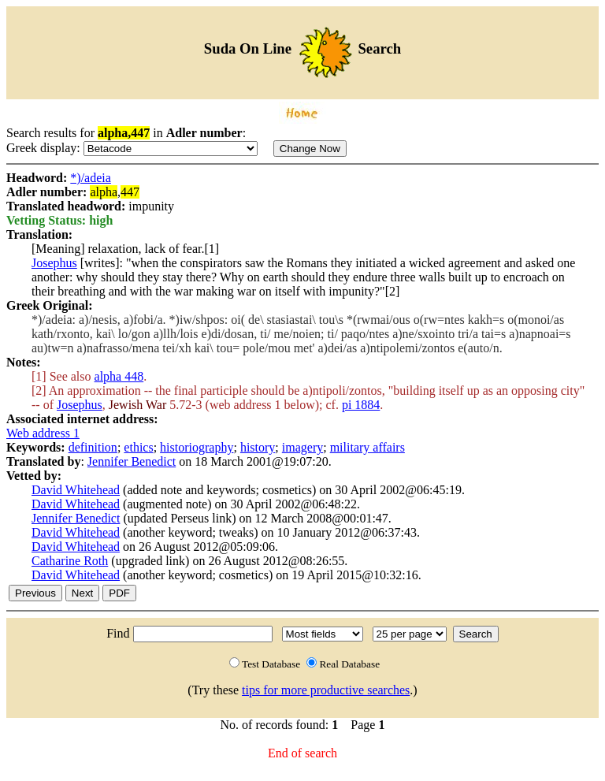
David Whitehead (76, 489)
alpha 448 (119, 376)
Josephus (54, 263)
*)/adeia (90, 177)
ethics (138, 447)
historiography (196, 447)
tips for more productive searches (326, 690)
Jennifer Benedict (131, 461)
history (257, 447)
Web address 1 (43, 433)
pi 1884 (361, 404)
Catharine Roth (70, 560)
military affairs (367, 447)
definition (93, 447)
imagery (302, 447)
